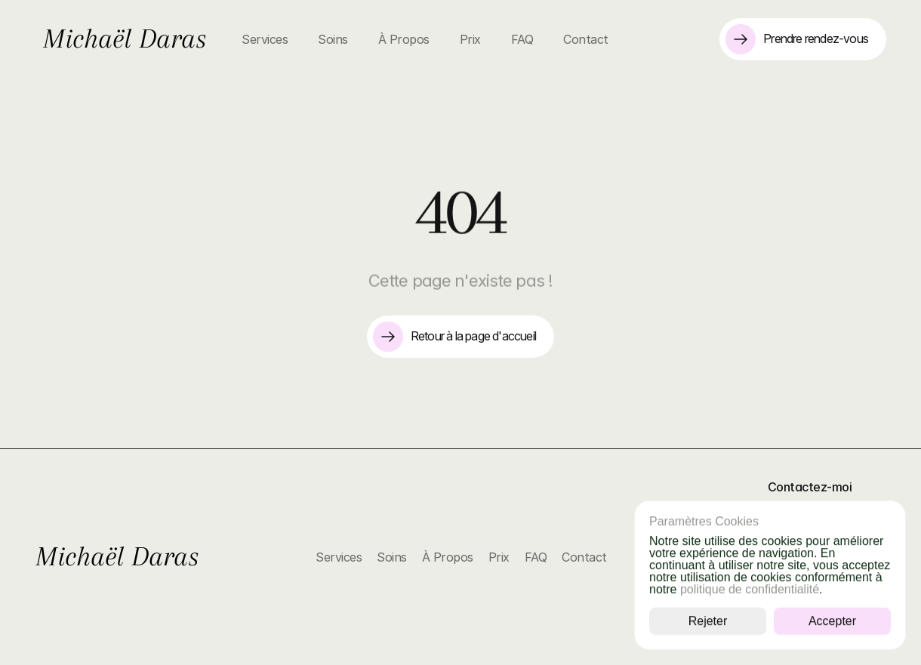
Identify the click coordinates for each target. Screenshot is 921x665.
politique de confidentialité (749, 589)
